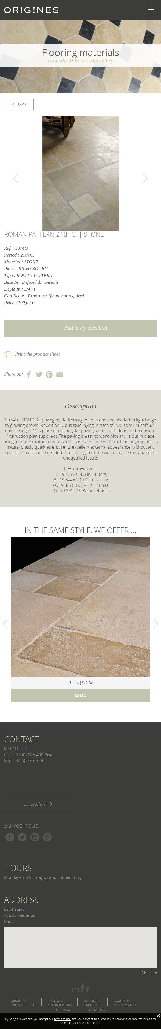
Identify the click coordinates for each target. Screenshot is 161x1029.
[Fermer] (158, 1016)
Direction (149, 972)
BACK (19, 104)
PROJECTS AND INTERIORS (59, 1003)
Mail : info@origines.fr (24, 760)
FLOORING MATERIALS (97, 1012)
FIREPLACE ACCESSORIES (66, 1012)
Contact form (38, 804)
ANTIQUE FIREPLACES (92, 1003)
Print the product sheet (32, 354)
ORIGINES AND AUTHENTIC (23, 1003)
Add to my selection (80, 328)
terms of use (62, 1019)
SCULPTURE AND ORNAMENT (126, 1003)
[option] (80, 173)
